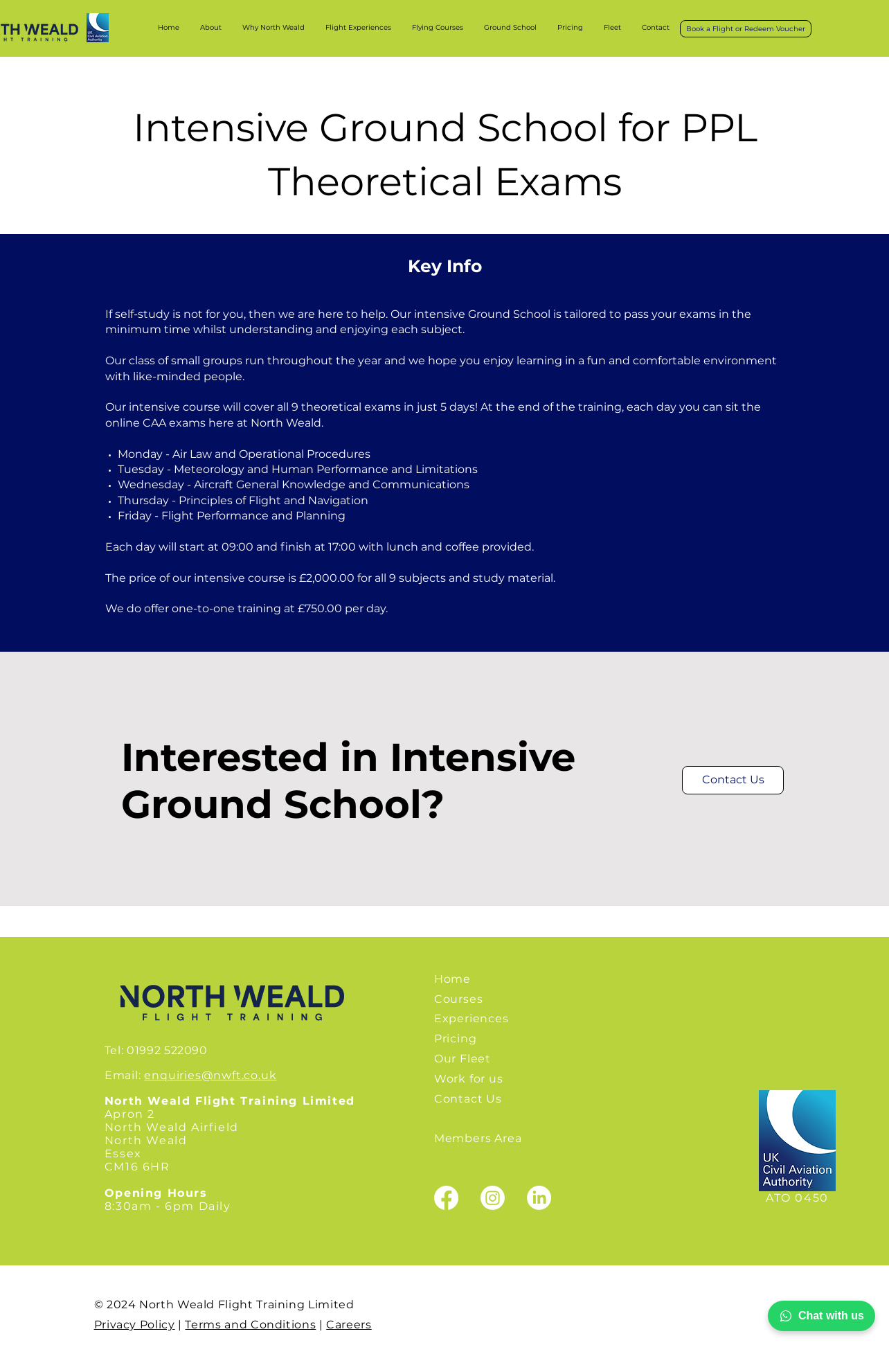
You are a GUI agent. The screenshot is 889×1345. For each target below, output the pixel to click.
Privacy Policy (134, 1324)
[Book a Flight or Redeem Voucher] (745, 28)
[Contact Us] (733, 780)
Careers (348, 1324)
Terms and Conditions (250, 1324)
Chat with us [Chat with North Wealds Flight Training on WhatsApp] (821, 1316)
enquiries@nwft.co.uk (210, 1075)
